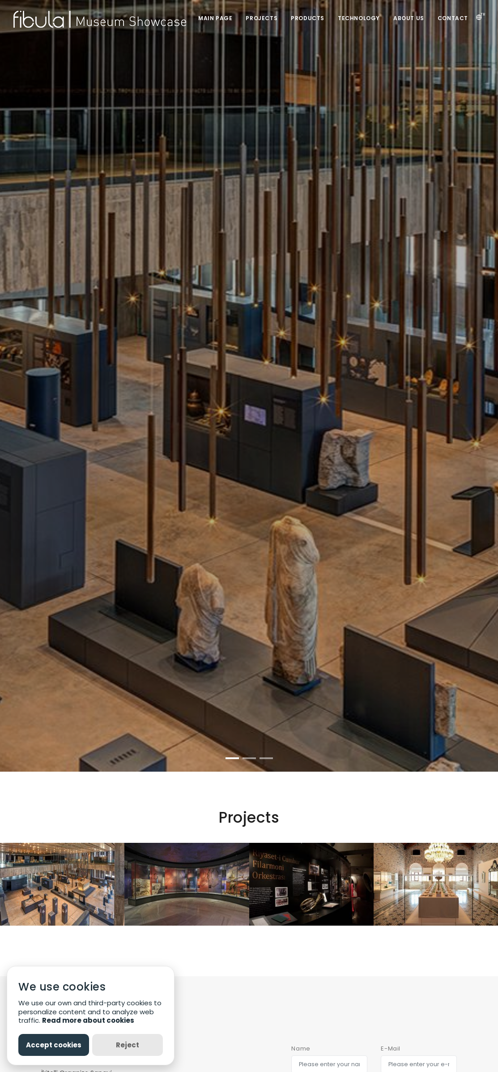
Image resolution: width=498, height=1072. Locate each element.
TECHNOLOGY (359, 18)
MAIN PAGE (215, 18)
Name (300, 1048)
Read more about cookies (88, 1020)
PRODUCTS (307, 18)
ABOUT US (408, 18)
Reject (127, 1045)
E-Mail (390, 1048)
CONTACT (453, 18)
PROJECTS (261, 18)
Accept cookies (53, 1045)
